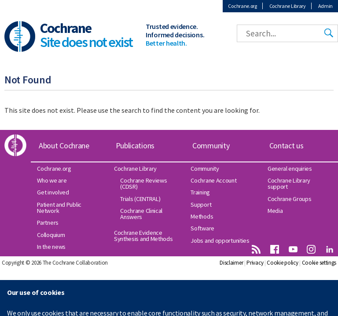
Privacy (254, 262)
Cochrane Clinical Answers (141, 214)
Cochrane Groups (290, 199)
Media (275, 211)
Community (210, 145)
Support (201, 204)
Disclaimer (231, 262)
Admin (325, 6)
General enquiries (290, 168)
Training (200, 192)
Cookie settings (319, 262)
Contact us (286, 145)
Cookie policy (282, 262)
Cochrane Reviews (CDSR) (143, 183)
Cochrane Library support (289, 183)
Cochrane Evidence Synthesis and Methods (143, 236)
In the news (51, 247)
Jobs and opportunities (220, 240)
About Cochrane (64, 145)
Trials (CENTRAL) (140, 199)
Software (202, 228)
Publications (135, 145)
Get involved (53, 192)
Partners (48, 222)
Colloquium (51, 235)
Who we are (51, 180)
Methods (202, 216)
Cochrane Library (287, 6)
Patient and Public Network (59, 208)
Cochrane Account (213, 180)
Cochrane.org (242, 6)
